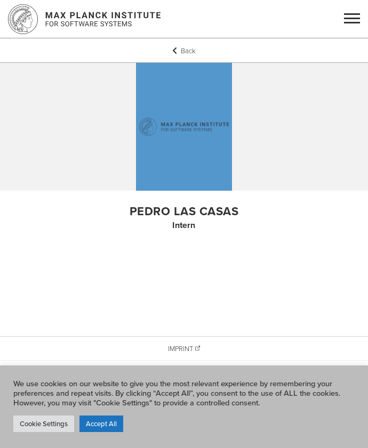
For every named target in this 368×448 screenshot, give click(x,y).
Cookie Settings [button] (44, 423)
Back (184, 50)
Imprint (180, 348)
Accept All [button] (101, 423)
